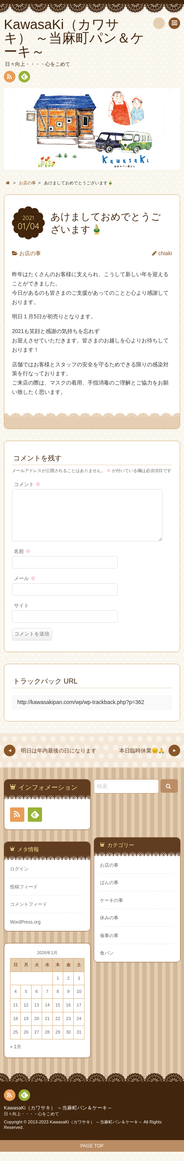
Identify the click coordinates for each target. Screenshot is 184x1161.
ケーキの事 (111, 909)
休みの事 (109, 927)
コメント (27, 484)
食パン (107, 962)
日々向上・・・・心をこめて (31, 1123)
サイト (21, 615)
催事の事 (109, 945)
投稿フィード (24, 896)
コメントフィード (28, 913)
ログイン (19, 878)
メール (24, 588)
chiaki (165, 253)
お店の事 (30, 253)
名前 (22, 560)
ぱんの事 (109, 892)
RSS (9, 78)
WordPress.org (25, 931)
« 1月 (15, 1056)
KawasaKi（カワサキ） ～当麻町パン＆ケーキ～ (58, 1117)
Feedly (24, 77)
